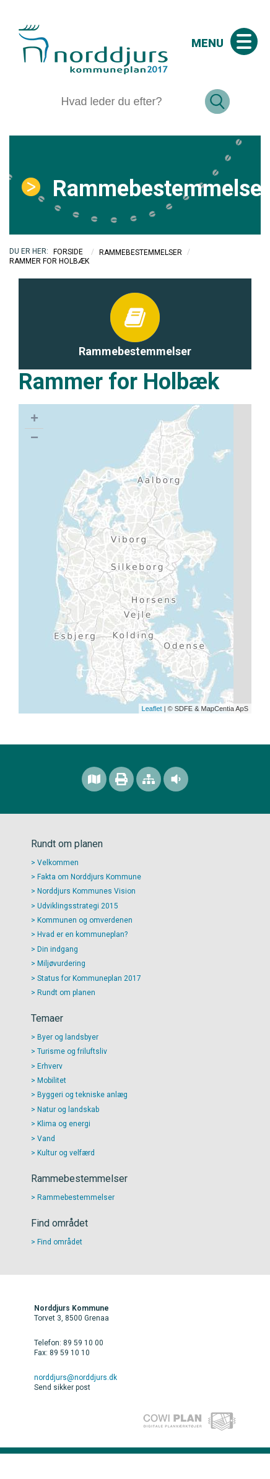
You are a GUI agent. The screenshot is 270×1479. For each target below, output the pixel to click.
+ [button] (34, 419)
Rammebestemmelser (152, 189)
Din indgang (57, 949)
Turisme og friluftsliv (72, 1051)
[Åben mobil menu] (244, 41)
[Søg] (127, 101)
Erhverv (50, 1066)
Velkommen (58, 862)
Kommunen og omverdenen (85, 920)
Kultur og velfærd (66, 1153)
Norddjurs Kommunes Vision (86, 891)
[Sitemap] (148, 779)
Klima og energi (63, 1123)
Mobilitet (51, 1080)
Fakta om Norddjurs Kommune (89, 877)
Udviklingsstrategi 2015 (77, 906)
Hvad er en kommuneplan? (82, 934)
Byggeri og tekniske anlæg (82, 1094)
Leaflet (152, 708)
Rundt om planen (66, 992)
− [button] (34, 438)
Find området (59, 1242)
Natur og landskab (68, 1109)
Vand (46, 1138)
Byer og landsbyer (67, 1037)
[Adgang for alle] (175, 779)
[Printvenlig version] (121, 779)
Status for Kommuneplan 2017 (89, 978)
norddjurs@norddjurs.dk (75, 1377)
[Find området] (94, 779)
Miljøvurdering (61, 963)
